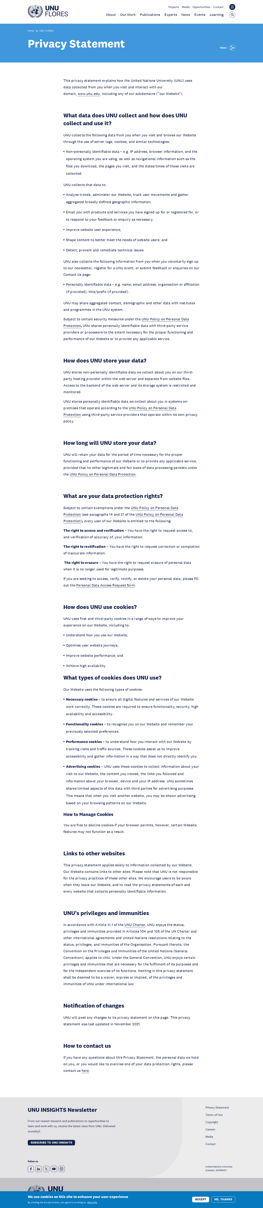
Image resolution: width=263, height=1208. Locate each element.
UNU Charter (134, 925)
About (111, 14)
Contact (218, 7)
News (185, 14)
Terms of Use (214, 1115)
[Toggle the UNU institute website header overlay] (232, 7)
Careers (210, 1129)
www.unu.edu (89, 93)
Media (186, 7)
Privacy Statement (217, 1107)
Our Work (128, 14)
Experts (170, 14)
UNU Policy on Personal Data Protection (103, 474)
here (85, 1070)
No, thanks (223, 1199)
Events (199, 14)
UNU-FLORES (46, 31)
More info (92, 1202)
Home (31, 31)
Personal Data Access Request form (105, 585)
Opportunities (201, 7)
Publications (150, 14)
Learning (217, 14)
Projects (173, 7)
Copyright (211, 1122)
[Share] (232, 48)
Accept (200, 1199)
